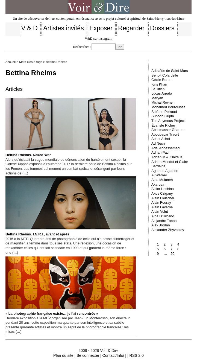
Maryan (157, 98)
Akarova (157, 184)
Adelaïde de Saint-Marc (169, 71)
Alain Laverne (162, 207)
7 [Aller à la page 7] (171, 249)
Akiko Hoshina (162, 189)
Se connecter (88, 355)
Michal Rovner (162, 102)
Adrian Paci (160, 152)
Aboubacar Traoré (165, 134)
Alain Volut (159, 211)
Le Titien (157, 89)
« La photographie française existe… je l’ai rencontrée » (70, 286)
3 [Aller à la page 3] (171, 244)
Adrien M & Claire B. (167, 157)
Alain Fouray (161, 202)
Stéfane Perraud (164, 112)
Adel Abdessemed (165, 148)
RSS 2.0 (136, 355)
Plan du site (63, 355)
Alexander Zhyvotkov (167, 230)
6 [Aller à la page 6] (165, 249)
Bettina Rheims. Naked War (70, 127)
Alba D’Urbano (162, 216)
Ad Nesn (158, 143)
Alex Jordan (160, 225)
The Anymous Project (168, 121)
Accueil (10, 61)
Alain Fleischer (162, 198)
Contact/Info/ (113, 355)
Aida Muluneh (162, 180)
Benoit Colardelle (164, 75)
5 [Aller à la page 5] (158, 249)
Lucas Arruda (161, 93)
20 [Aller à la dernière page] (172, 254)
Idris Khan (159, 84)
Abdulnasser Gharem (167, 130)
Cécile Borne (161, 80)
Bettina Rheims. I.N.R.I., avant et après (70, 206)
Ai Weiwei (159, 175)
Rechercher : (82, 47)
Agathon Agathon (164, 171)
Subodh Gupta (162, 116)
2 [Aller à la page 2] (165, 244)
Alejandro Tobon (164, 221)
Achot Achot (160, 139)
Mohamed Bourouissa (168, 107)
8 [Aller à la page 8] (178, 249)
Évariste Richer (163, 125)
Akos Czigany (162, 193)
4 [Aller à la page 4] (178, 244)
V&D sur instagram (98, 38)
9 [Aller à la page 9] (158, 254)
